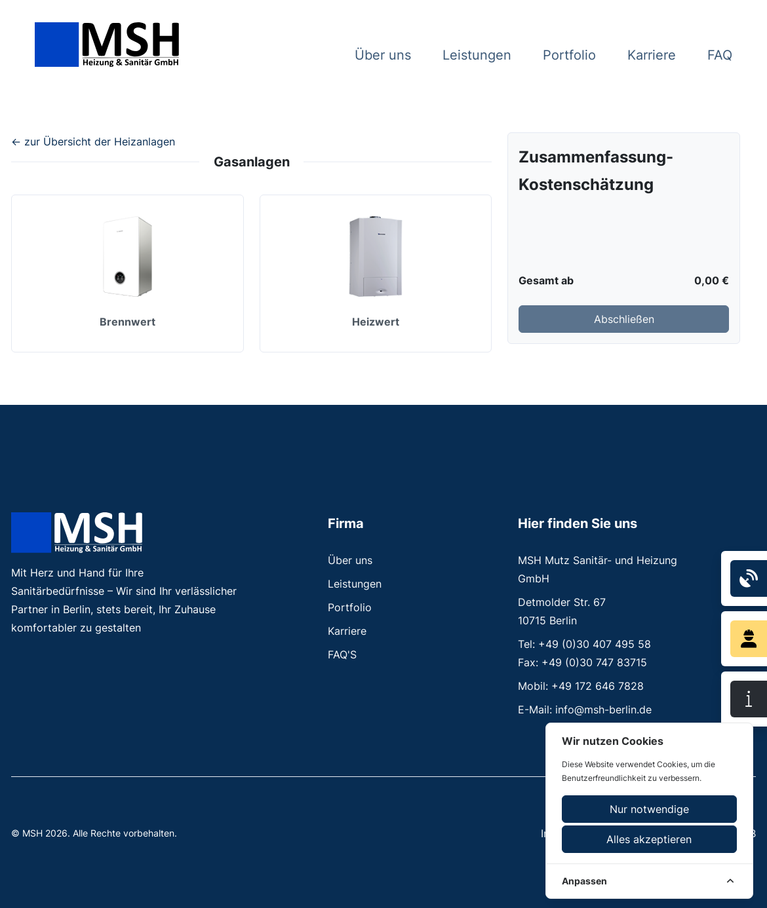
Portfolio (569, 55)
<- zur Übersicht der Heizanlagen (93, 141)
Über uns (383, 55)
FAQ (719, 55)
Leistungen (476, 55)
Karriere (651, 55)
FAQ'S (342, 654)
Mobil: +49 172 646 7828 (581, 685)
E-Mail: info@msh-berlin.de (585, 709)
